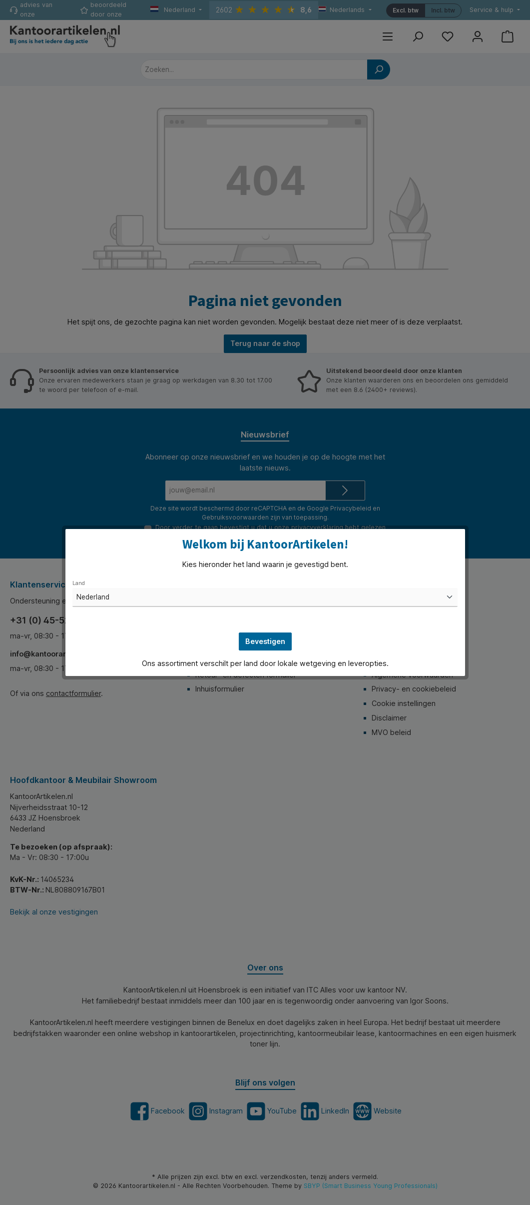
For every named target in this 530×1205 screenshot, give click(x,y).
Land (78, 583)
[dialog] (265, 602)
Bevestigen (265, 641)
